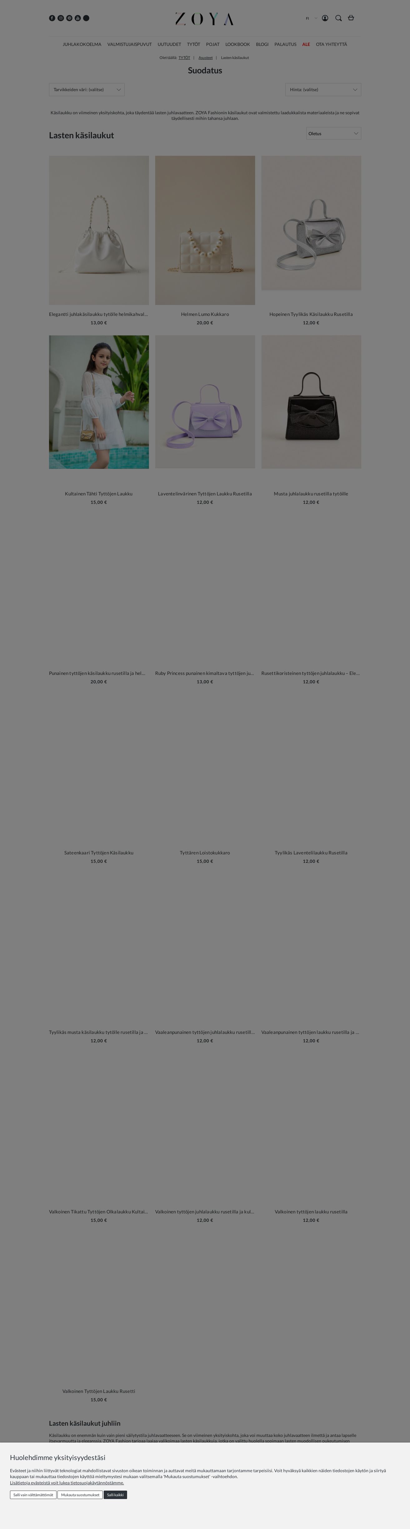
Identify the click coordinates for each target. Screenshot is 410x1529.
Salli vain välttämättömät (33, 1494)
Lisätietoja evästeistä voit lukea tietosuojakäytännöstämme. (67, 1482)
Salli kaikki (115, 1494)
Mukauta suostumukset (80, 1494)
